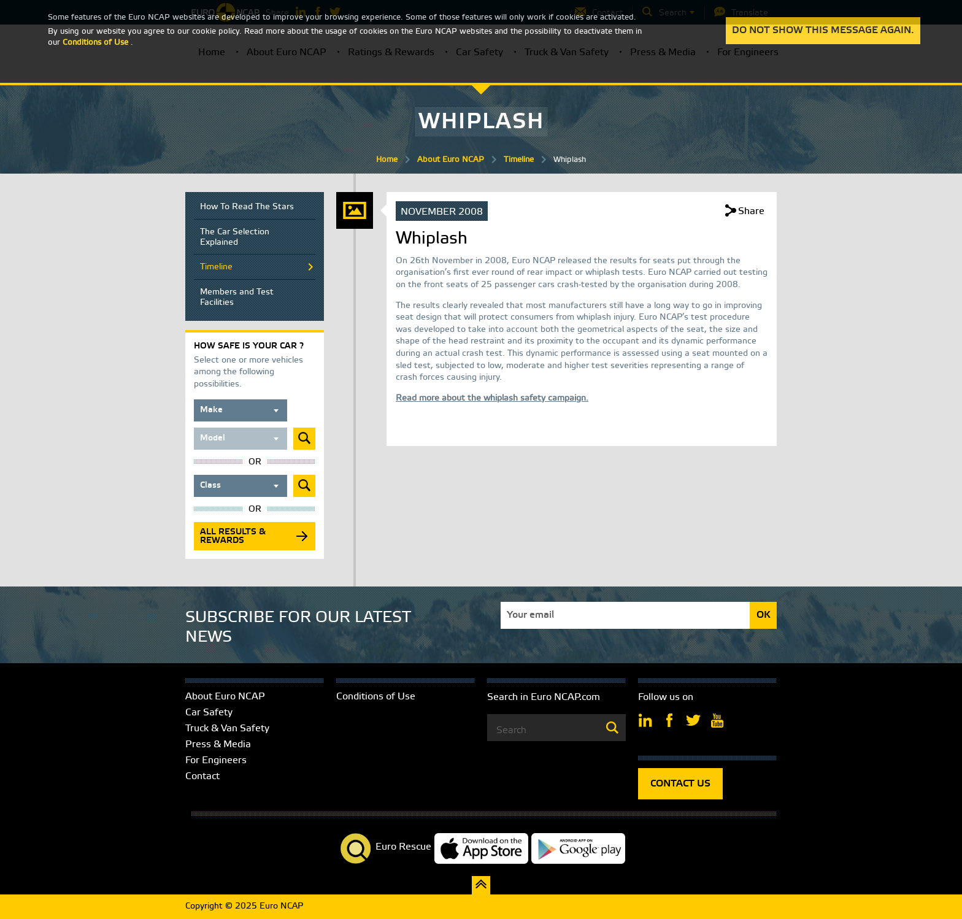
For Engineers (216, 760)
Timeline (519, 159)
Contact (202, 776)
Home (387, 159)
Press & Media (218, 744)
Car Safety (209, 712)
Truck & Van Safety (227, 728)
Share (751, 211)
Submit (304, 439)
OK (763, 615)
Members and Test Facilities (237, 297)
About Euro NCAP (450, 159)
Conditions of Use (375, 696)
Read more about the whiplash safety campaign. (492, 398)
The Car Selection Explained (234, 237)
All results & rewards (233, 536)
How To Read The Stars (247, 207)
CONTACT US (680, 784)
